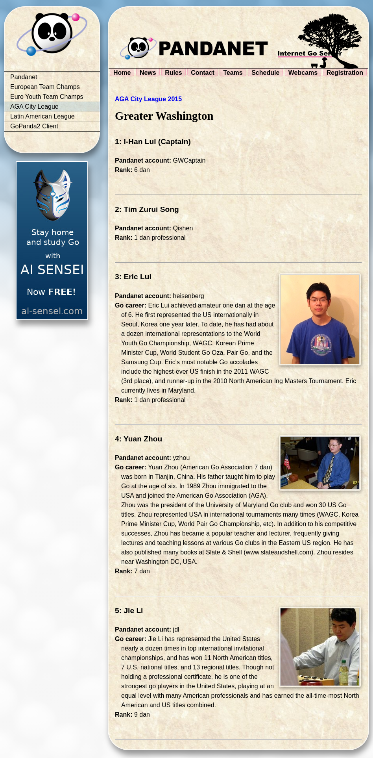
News (148, 72)
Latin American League (42, 116)
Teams (233, 72)
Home (122, 72)
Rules (173, 72)
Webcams (303, 72)
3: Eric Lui (133, 276)
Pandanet (23, 77)
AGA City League (34, 106)
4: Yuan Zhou (138, 439)
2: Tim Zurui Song (147, 209)
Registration (345, 72)
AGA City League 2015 (148, 99)
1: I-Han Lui (135, 141)
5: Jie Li (129, 610)
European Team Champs (45, 86)
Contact (202, 72)
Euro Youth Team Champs (46, 96)
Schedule (265, 72)
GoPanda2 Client (34, 126)
